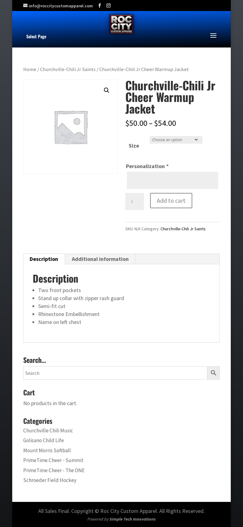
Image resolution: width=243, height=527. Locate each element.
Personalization (147, 166)
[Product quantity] (134, 201)
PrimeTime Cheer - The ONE (54, 470)
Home (29, 69)
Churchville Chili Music (48, 430)
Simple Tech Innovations (132, 519)
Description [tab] (44, 258)
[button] (106, 90)
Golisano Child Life (43, 440)
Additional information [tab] (100, 258)
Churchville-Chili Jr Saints (68, 69)
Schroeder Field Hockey (49, 480)
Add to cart (171, 200)
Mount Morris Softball (47, 450)
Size (134, 145)
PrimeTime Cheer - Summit (53, 460)
